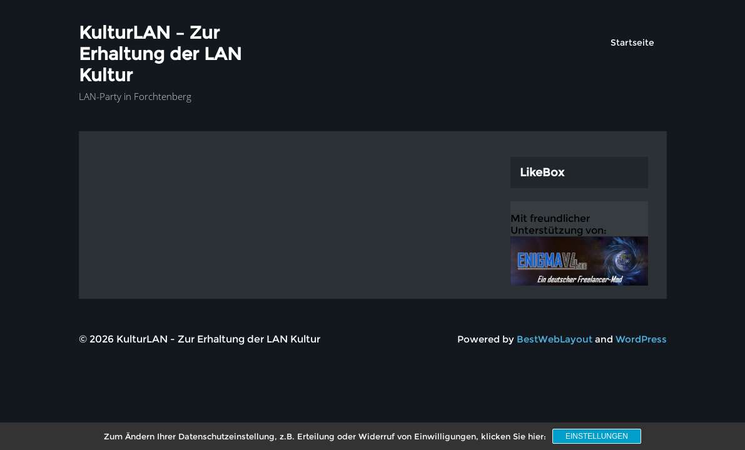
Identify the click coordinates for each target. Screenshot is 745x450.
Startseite (632, 42)
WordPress (641, 339)
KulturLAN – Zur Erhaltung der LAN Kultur (160, 54)
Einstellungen (596, 436)
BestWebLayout (554, 339)
